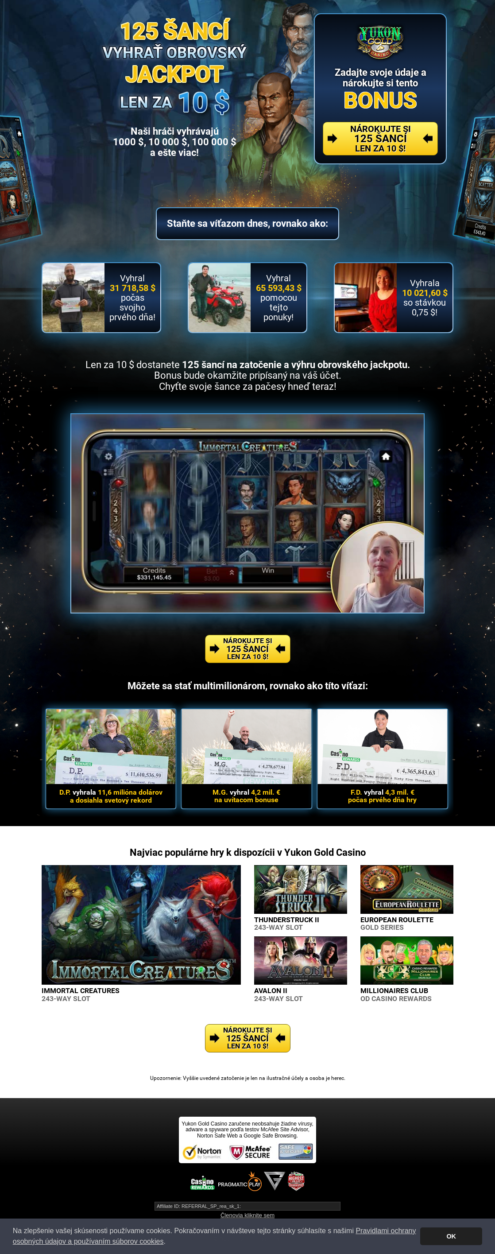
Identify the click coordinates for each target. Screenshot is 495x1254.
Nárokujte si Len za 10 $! (380, 139)
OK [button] (451, 1236)
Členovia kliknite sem (247, 1215)
